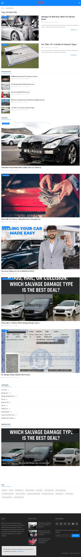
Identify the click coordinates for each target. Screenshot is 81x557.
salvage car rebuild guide (33, 493)
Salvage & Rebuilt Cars (7, 396)
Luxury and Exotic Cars (7, 415)
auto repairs (39, 490)
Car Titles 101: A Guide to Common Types (59, 44)
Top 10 (3, 399)
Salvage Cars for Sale (7, 418)
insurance (4, 490)
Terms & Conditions (75, 553)
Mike (42, 22)
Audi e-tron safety (20, 493)
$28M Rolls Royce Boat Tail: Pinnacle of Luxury (24, 76)
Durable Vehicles (30, 490)
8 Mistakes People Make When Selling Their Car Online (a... (21, 167)
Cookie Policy (65, 553)
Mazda (11, 490)
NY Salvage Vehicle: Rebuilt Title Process (22, 84)
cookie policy (20, 551)
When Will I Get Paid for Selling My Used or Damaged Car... (21, 219)
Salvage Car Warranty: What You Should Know (58, 18)
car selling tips (69, 493)
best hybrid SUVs (49, 490)
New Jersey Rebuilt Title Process (20, 92)
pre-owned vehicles (61, 490)
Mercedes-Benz (19, 490)
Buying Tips (4, 393)
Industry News (5, 412)
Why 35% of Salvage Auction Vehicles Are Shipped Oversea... (28, 100)
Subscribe (75, 535)
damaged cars (59, 493)
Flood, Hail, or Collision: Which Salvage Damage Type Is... (20, 323)
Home (2, 8)
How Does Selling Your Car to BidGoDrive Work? (17, 271)
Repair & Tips (5, 402)
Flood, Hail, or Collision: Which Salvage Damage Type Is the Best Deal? (26, 463)
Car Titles (4, 390)
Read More (74, 29)
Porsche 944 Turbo (18, 497)
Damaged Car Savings (47, 493)
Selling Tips (4, 408)
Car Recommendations (8, 493)
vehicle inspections (7, 497)
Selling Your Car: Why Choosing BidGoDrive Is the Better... (44, 532)
